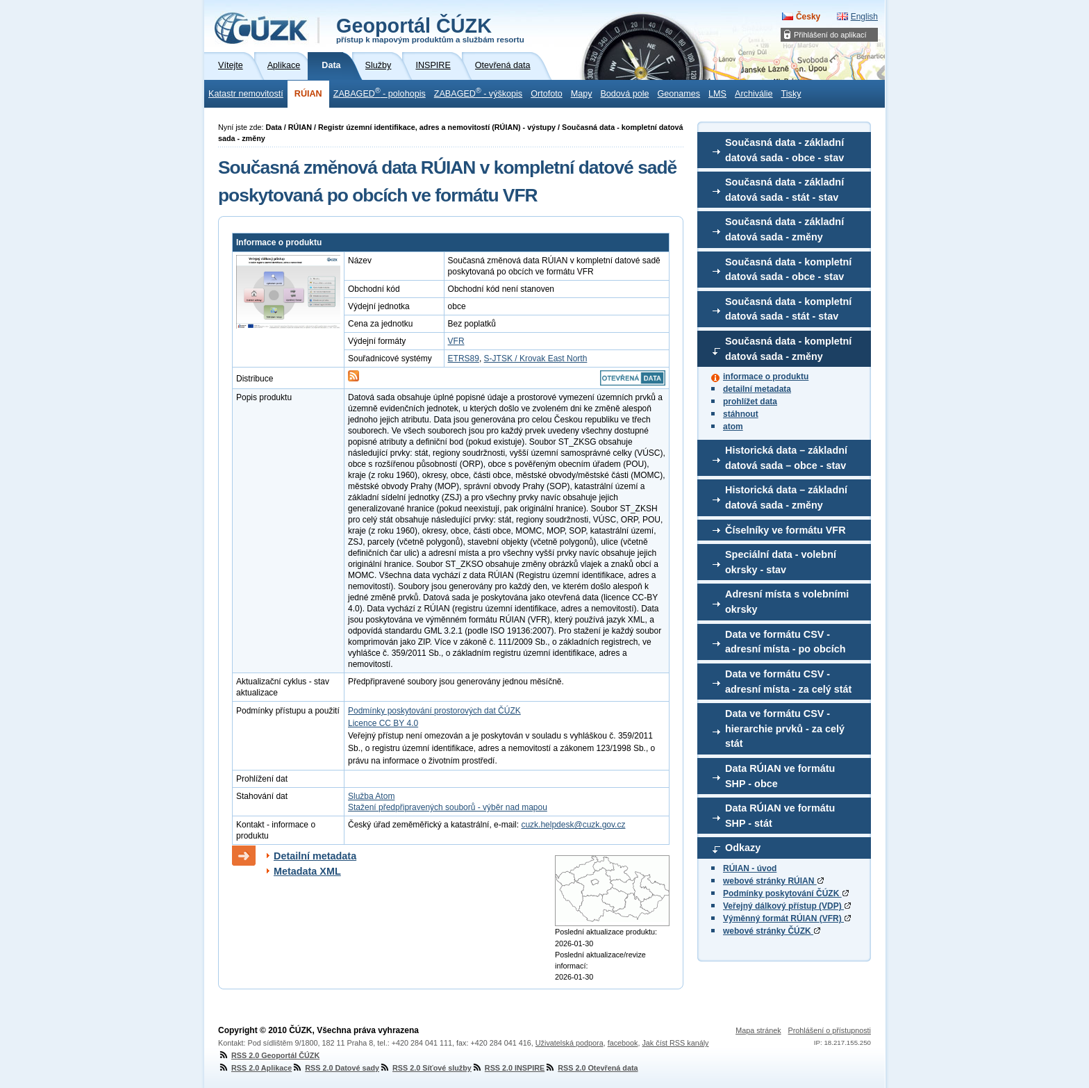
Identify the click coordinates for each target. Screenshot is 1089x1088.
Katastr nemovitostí (245, 94)
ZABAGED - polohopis (379, 92)
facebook (623, 1043)
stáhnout (740, 414)
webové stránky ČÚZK (771, 931)
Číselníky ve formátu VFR (785, 530)
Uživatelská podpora (569, 1043)
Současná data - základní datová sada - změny (784, 229)
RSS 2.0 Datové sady (335, 1068)
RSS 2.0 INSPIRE (508, 1068)
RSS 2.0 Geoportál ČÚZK (268, 1055)
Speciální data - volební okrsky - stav (780, 562)
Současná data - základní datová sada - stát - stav (784, 189)
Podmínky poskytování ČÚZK (786, 893)
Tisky (791, 94)
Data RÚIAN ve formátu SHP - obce (780, 776)
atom (733, 426)
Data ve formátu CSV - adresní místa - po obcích (785, 642)
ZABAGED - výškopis (478, 92)
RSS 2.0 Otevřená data (591, 1068)
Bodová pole (624, 94)
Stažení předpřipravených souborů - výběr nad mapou (447, 807)
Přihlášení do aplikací (830, 35)
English (864, 17)
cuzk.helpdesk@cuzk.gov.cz (573, 825)
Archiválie (754, 94)
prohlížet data (750, 401)
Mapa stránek (758, 1030)
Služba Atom (371, 796)
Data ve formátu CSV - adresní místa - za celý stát (788, 681)
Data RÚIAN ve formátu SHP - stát (780, 815)
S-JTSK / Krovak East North (536, 358)
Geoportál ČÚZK (430, 29)
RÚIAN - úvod (749, 868)
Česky (808, 17)
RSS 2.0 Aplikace (255, 1068)
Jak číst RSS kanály (675, 1043)
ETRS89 (463, 358)
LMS (717, 94)
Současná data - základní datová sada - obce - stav (784, 150)
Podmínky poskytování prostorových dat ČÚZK (434, 711)
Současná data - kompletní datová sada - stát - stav (788, 309)
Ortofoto (547, 94)
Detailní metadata (315, 856)
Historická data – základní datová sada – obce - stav (786, 458)
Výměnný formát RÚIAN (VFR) (787, 918)
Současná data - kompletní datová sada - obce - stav (788, 269)
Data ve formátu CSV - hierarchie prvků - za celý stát (785, 728)
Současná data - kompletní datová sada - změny (788, 349)
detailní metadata (757, 389)
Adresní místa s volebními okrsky (787, 601)
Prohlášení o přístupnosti (829, 1030)
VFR (456, 341)
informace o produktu (765, 376)
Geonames (678, 94)
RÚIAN (308, 94)
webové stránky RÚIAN (773, 881)
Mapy (581, 94)
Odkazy (742, 847)
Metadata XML (307, 871)
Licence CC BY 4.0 (383, 723)
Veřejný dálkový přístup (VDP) (787, 906)
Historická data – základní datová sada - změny (786, 497)
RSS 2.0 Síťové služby (425, 1068)
